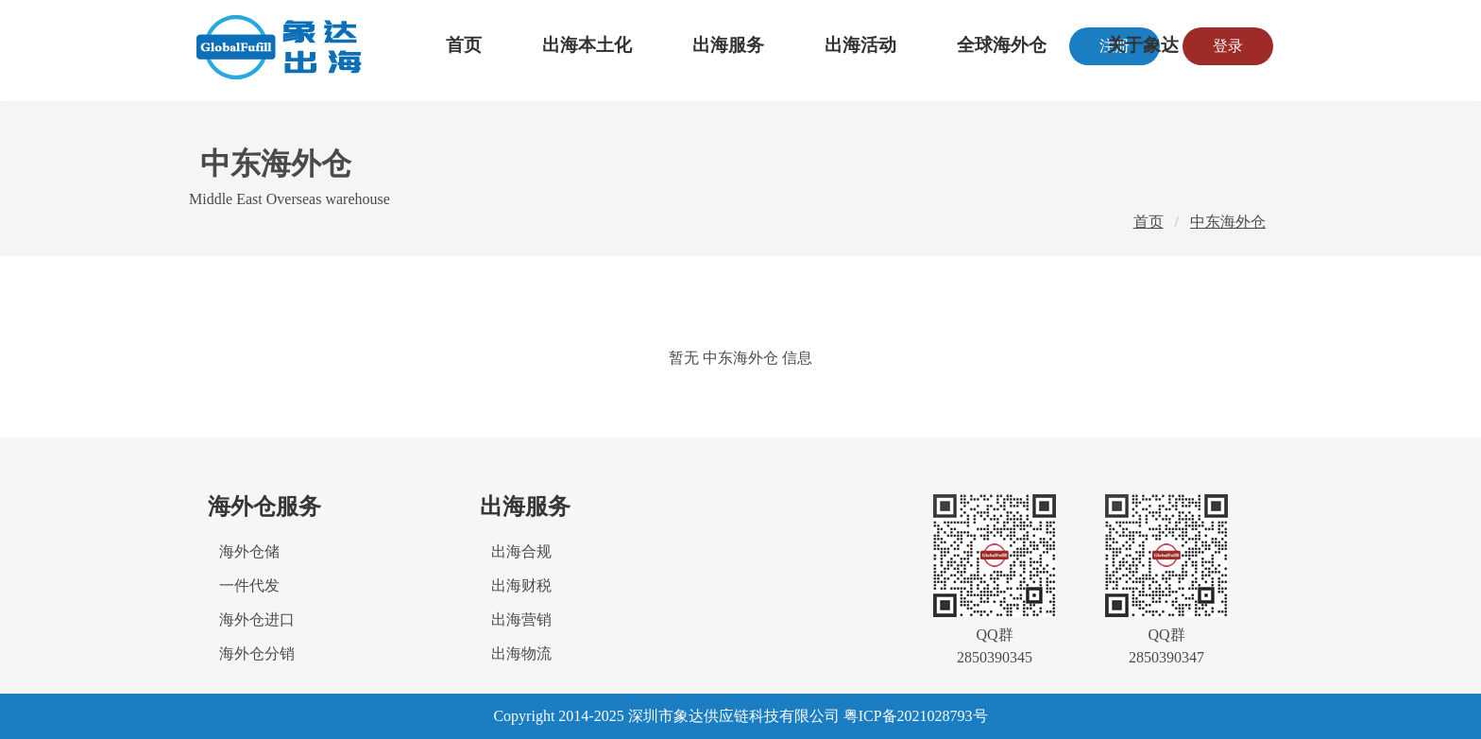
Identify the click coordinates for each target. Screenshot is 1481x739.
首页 (464, 45)
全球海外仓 (1002, 45)
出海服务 (728, 45)
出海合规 (521, 551)
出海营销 (521, 619)
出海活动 (860, 45)
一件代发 (249, 585)
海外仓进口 (257, 619)
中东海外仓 (1228, 222)
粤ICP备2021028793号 (915, 716)
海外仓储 (249, 551)
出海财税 (521, 585)
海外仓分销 (257, 653)
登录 (1228, 46)
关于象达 (1143, 45)
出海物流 (521, 653)
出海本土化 (587, 45)
